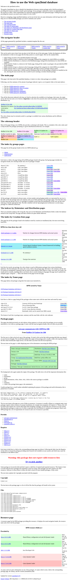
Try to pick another (34, 463)
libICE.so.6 (7, 446)
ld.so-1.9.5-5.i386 (6, 543)
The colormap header (10, 24)
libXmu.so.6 (7, 440)
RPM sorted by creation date (47, 47)
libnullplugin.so (8, 421)
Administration (8, 154)
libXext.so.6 (7, 441)
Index (3, 47)
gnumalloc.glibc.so (9, 425)
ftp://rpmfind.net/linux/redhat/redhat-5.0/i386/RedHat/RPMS (31, 108)
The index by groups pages (12, 144)
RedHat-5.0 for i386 (6, 104)
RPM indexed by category (17, 86)
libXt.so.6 (7, 437)
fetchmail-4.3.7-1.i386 (7, 252)
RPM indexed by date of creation (19, 88)
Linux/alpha (56, 171)
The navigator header (10, 21)
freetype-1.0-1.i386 (6, 259)
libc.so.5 (6, 435)
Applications (7, 155)
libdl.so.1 (6, 434)
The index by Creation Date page (13, 29)
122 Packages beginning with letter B (11, 292)
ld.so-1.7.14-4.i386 (6, 563)
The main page (8, 23)
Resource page (7, 523)
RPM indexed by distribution (18, 92)
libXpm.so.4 (7, 438)
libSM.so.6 (7, 445)
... (1, 263)
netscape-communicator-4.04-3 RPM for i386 (34, 329)
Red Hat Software (44, 351)
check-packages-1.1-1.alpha (8, 233)
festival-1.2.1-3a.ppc (6, 246)
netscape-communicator (10, 419)
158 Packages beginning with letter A (11, 289)
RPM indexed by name (16, 89)
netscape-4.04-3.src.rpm (49, 360)
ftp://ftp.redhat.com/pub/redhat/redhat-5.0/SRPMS (28, 106)
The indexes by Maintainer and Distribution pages (18, 27)
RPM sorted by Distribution (22, 47)
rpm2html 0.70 (16, 582)
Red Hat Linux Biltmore (49, 348)
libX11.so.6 (7, 443)
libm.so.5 (6, 432)
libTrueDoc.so (8, 424)
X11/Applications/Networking (24, 357)
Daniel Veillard (5, 585)
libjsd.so (6, 422)
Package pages (8, 32)
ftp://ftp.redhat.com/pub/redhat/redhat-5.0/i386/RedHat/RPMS (18, 112)
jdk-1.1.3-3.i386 (5, 556)
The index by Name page (11, 31)
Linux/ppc (49, 167)
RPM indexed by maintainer (18, 91)
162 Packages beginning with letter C (11, 295)
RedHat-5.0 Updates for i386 (36, 332)
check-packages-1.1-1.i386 (8, 239)
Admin (6, 152)
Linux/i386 (50, 165)
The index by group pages (11, 26)
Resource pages (8, 34)
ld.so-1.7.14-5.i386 (6, 569)
